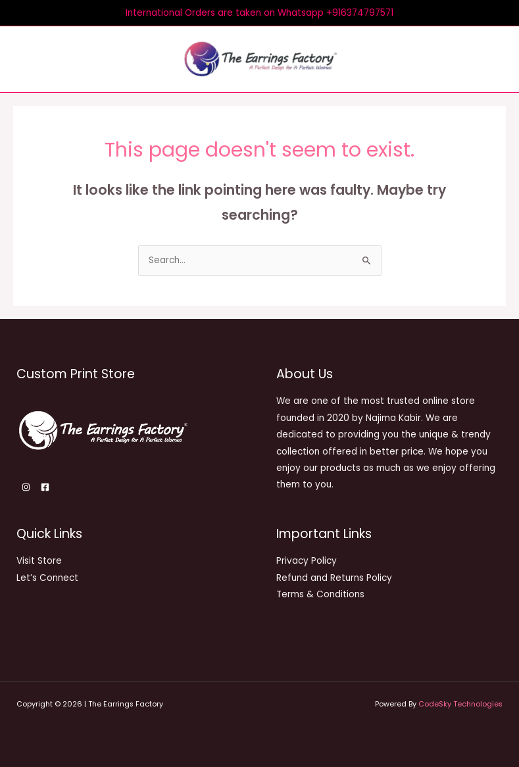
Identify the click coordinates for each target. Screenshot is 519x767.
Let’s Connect (47, 577)
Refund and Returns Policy (334, 577)
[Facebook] (45, 486)
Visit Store (39, 561)
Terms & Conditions (320, 594)
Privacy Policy (306, 561)
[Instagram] (26, 486)
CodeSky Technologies (460, 704)
